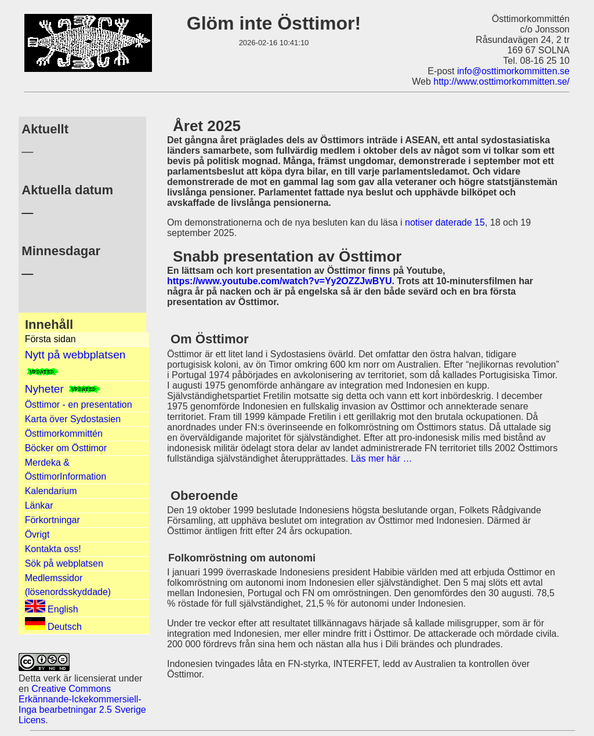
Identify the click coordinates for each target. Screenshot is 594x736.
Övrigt (37, 534)
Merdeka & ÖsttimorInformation (65, 469)
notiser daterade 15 (445, 222)
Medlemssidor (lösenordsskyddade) (68, 585)
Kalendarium (51, 491)
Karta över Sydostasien (73, 419)
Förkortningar (52, 520)
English (51, 607)
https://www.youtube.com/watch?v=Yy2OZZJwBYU (279, 281)
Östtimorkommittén (64, 433)
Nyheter (63, 389)
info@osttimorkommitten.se (513, 71)
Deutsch (53, 624)
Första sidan (50, 339)
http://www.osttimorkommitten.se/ (501, 81)
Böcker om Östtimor (66, 448)
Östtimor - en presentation (78, 404)
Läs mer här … (381, 458)
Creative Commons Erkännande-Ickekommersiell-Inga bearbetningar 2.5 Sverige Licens (82, 704)
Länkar (39, 505)
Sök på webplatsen (64, 563)
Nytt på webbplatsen (75, 362)
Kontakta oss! (53, 549)
